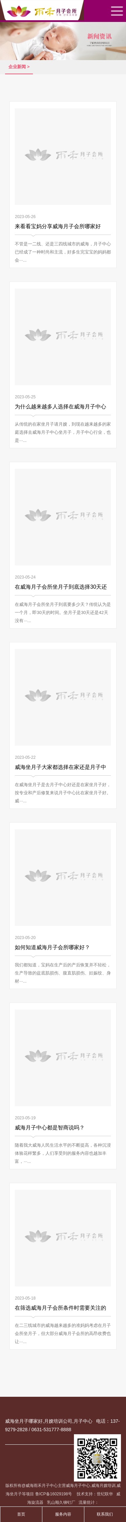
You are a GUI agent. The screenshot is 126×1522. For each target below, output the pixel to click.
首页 (21, 1514)
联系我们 (105, 1514)
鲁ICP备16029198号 (54, 1494)
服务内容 (63, 1514)
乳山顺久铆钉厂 (61, 1502)
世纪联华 (105, 1494)
